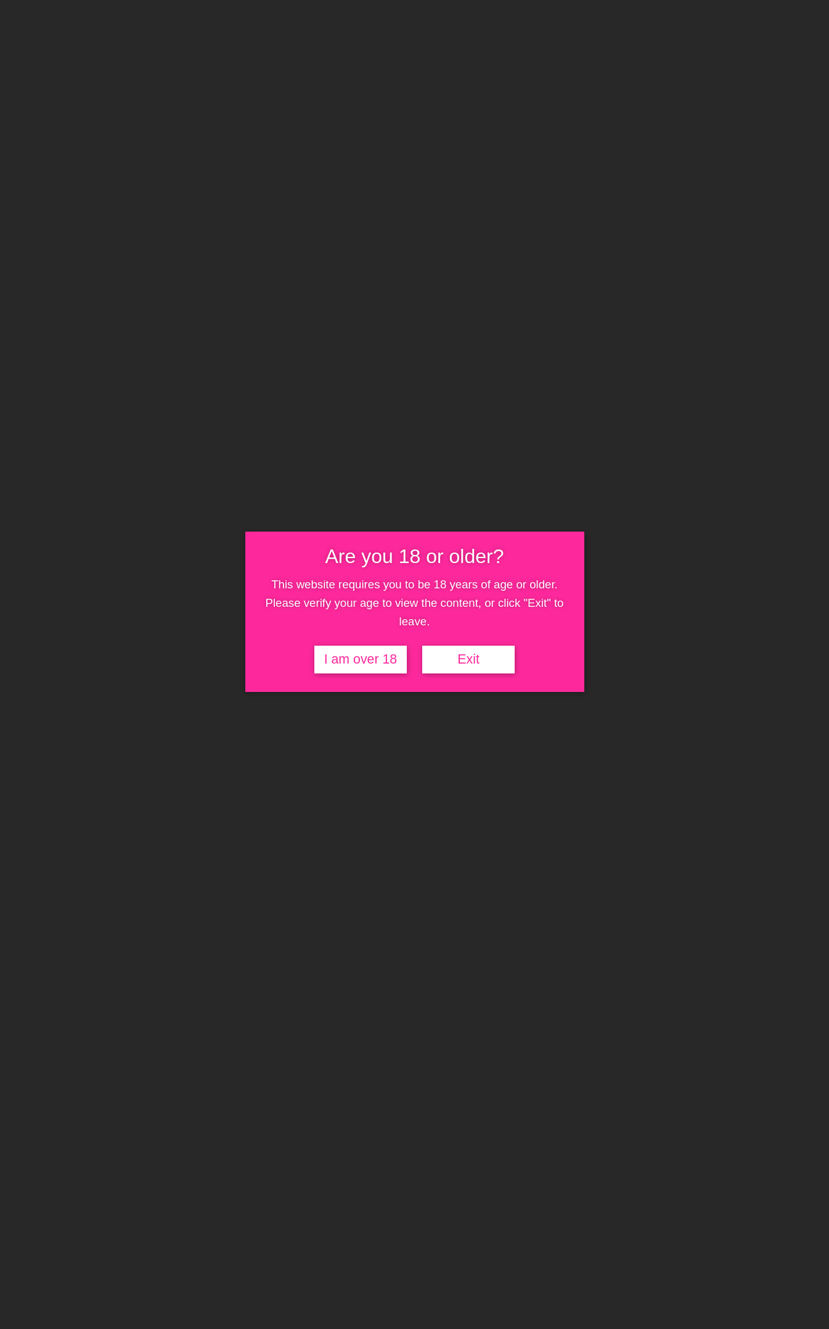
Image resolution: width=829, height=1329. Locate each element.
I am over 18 (361, 659)
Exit (468, 659)
